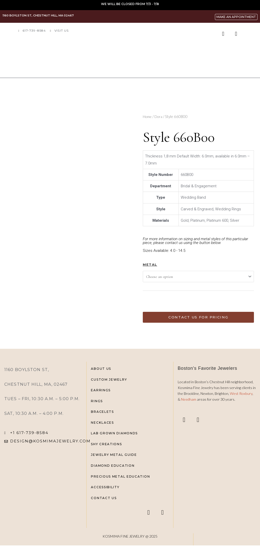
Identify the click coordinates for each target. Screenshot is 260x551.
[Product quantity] (150, 301)
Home (148, 116)
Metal (150, 265)
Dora (159, 116)
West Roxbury (241, 395)
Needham (189, 401)
